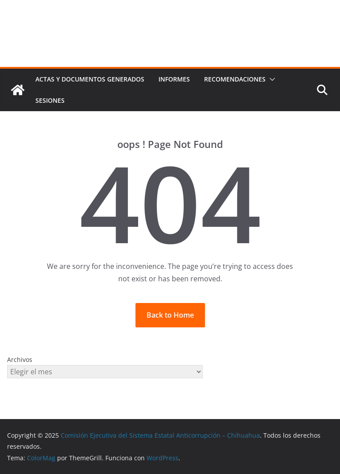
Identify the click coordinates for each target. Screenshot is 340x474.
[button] (270, 79)
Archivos (19, 359)
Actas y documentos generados (89, 79)
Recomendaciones (235, 79)
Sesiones (50, 100)
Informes (174, 79)
